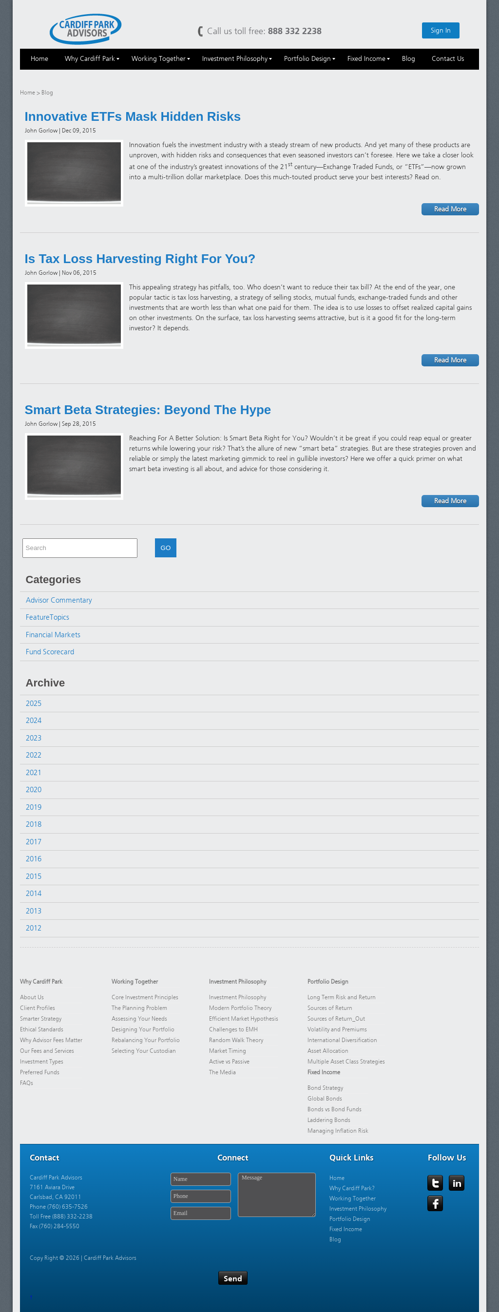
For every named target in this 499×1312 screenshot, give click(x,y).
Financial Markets (53, 634)
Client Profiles (37, 1008)
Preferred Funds (39, 1072)
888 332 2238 (295, 31)
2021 (33, 772)
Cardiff (86, 28)
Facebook (435, 1204)
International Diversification (342, 1040)
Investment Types (41, 1061)
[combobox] (79, 548)
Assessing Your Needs (139, 1018)
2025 (33, 703)
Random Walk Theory (236, 1040)
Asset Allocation (327, 1050)
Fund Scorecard (50, 651)
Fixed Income (323, 1072)
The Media (222, 1072)
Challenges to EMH (233, 1029)
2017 (33, 841)
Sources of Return (329, 1008)
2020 (33, 789)
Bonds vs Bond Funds (334, 1109)
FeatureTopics (47, 617)
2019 (33, 807)
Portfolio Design (327, 981)
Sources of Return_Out (336, 1018)
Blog (335, 1239)
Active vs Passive (229, 1061)
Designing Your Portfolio (143, 1029)
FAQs (26, 1083)
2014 (33, 893)
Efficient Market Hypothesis (243, 1018)
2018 (33, 824)
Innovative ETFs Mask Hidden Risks (133, 116)
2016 (33, 859)
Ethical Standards (41, 1029)
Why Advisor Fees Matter (51, 1040)
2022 (33, 755)
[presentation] (243, 1243)
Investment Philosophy (237, 981)
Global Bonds (324, 1098)
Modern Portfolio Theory (240, 1008)
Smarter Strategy (40, 1018)
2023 (33, 738)
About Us (32, 997)
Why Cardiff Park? (352, 1188)
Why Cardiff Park (41, 981)
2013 (33, 911)
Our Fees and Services (47, 1050)
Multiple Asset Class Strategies (346, 1061)
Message (277, 1195)
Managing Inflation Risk (337, 1130)
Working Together (135, 981)
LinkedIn (457, 1183)
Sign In (441, 30)
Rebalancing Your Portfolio (146, 1040)
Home (27, 92)
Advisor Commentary (59, 600)
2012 (33, 928)
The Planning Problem (139, 1008)
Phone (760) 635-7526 (59, 1206)
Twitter (435, 1183)
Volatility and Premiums (337, 1029)
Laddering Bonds (328, 1120)
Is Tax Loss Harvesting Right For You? (140, 258)
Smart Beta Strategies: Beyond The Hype (148, 409)
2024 (33, 720)
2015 (33, 876)
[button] (141, 548)
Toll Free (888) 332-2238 (61, 1216)
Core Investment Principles (145, 997)
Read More (450, 209)
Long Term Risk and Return (341, 997)
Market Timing (227, 1050)
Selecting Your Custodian (144, 1050)
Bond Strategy (325, 1087)
